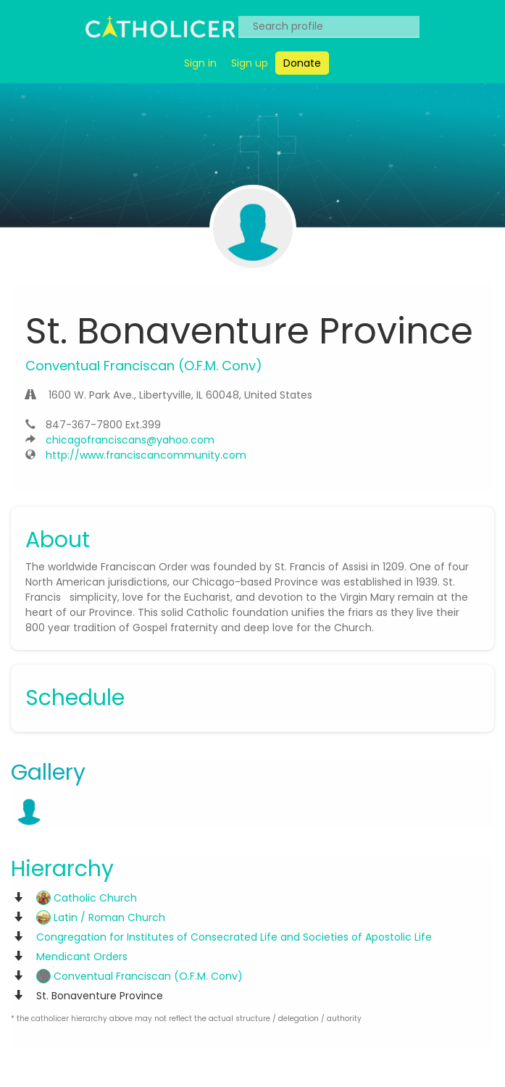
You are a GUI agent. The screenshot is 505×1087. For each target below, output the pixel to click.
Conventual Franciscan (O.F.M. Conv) (139, 976)
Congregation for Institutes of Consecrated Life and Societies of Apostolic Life (234, 937)
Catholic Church (86, 898)
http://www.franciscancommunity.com (146, 455)
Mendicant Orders (82, 956)
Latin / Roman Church (100, 917)
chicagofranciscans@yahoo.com (130, 440)
